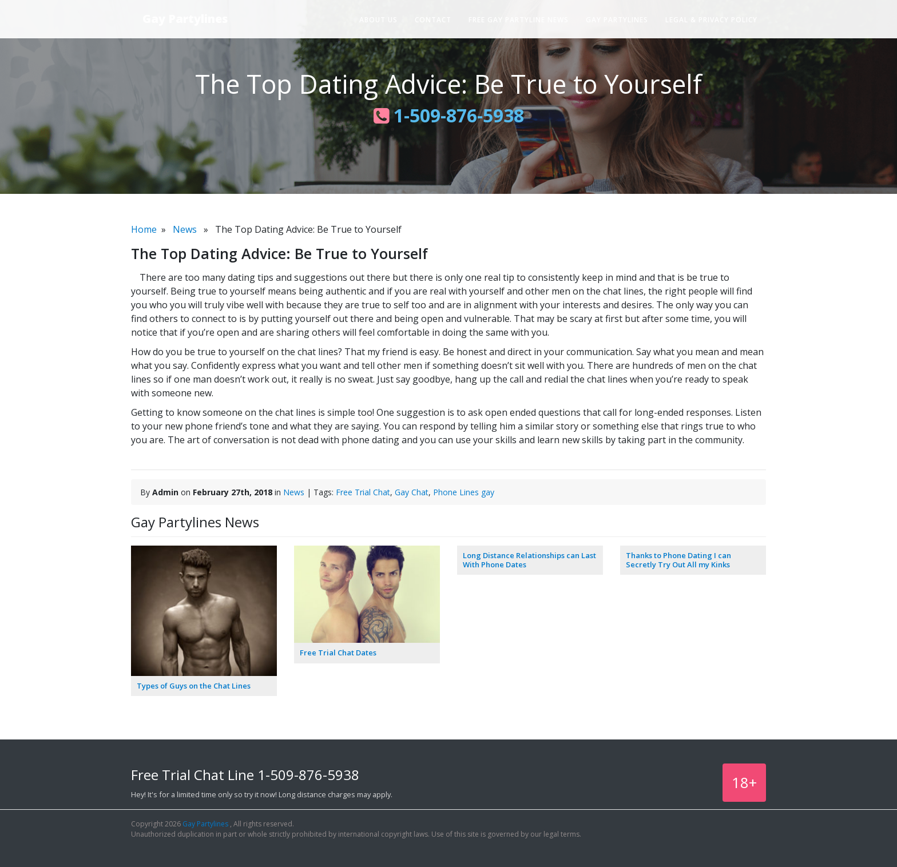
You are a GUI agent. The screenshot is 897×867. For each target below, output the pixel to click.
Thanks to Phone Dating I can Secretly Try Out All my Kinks (678, 560)
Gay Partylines (185, 18)
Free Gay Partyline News (519, 20)
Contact (433, 20)
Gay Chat (411, 492)
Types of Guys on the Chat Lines (194, 686)
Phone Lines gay (463, 492)
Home (144, 229)
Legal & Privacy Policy (711, 20)
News (185, 229)
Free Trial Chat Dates (338, 652)
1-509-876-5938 (449, 115)
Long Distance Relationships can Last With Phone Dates (529, 560)
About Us (378, 20)
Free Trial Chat (363, 492)
